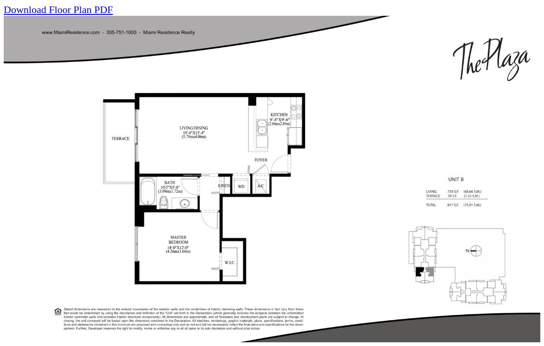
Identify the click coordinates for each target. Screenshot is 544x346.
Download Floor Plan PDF (58, 9)
